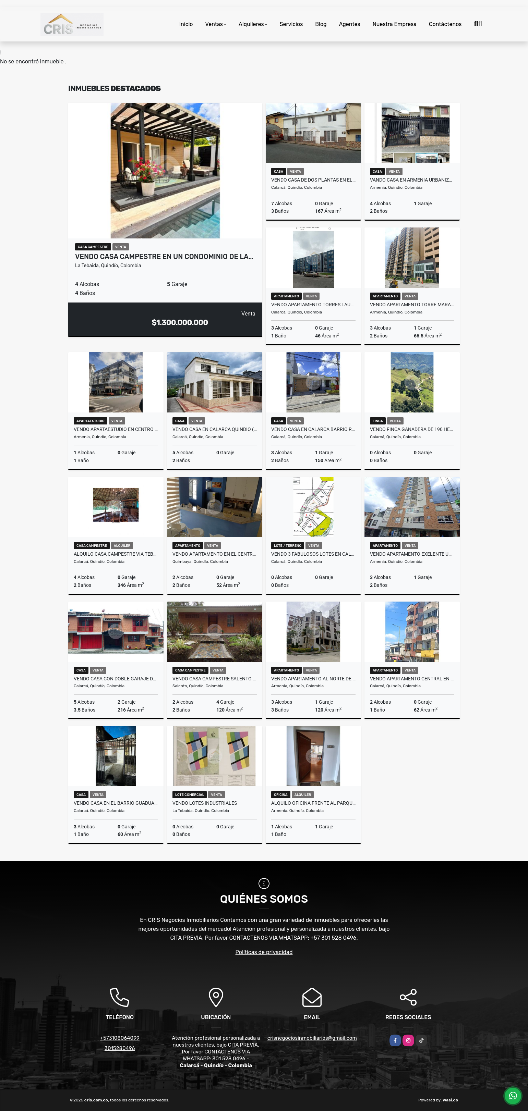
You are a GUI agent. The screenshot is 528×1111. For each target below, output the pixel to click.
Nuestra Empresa (395, 24)
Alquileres (251, 24)
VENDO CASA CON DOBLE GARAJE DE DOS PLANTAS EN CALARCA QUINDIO (116, 678)
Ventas (214, 24)
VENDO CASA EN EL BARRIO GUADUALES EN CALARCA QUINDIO (116, 803)
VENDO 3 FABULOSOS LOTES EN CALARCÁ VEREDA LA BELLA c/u (313, 554)
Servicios (291, 24)
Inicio (186, 24)
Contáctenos (445, 24)
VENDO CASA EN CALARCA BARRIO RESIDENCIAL (313, 429)
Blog (320, 24)
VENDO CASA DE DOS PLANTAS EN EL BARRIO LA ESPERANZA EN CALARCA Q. (313, 180)
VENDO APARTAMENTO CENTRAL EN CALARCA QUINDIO (412, 678)
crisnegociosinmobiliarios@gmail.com (312, 1038)
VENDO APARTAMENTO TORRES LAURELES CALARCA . (313, 304)
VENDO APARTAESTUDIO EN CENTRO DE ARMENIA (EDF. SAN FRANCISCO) (116, 429)
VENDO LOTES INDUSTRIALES (204, 803)
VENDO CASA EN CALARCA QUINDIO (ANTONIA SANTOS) (214, 429)
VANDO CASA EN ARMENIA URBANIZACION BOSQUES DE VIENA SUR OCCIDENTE (412, 180)
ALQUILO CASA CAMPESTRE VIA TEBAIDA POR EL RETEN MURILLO (116, 554)
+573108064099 (120, 1038)
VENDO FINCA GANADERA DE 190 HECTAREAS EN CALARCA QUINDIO (412, 429)
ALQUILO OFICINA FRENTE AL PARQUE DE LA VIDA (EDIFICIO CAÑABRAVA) (313, 803)
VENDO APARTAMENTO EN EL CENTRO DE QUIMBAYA (214, 554)
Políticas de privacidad (264, 952)
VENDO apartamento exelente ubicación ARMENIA (412, 554)
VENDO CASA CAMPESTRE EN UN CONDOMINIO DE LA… (164, 256)
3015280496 (120, 1048)
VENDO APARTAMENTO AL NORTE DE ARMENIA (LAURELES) (313, 678)
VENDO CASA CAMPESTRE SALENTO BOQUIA (214, 678)
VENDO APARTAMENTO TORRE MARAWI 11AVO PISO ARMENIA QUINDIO (412, 304)
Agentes (349, 24)
